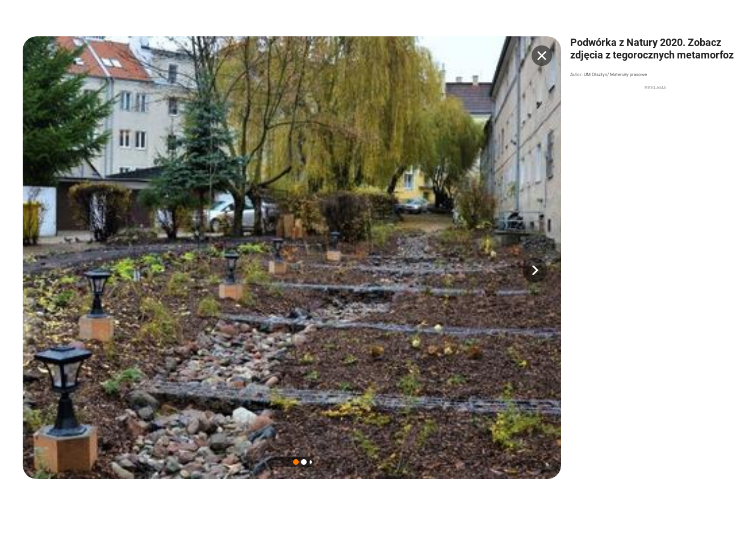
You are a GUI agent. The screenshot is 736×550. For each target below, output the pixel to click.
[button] (534, 270)
